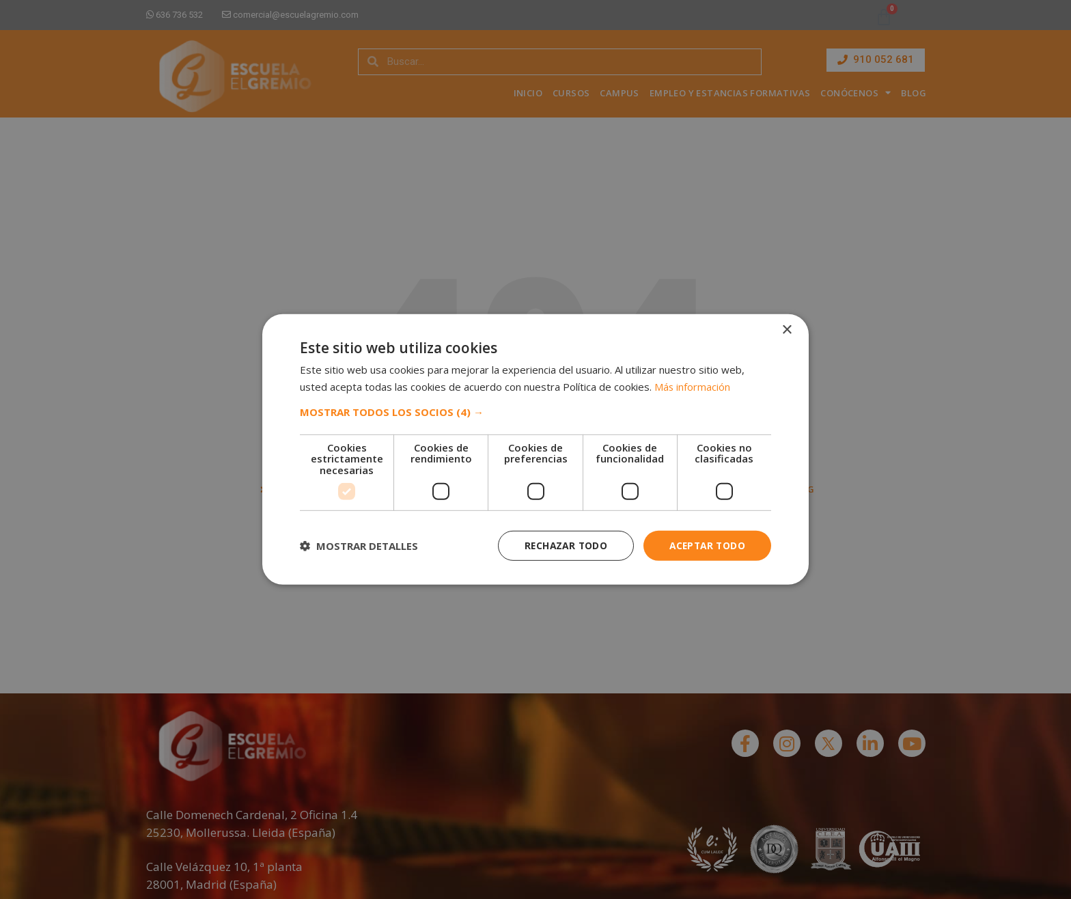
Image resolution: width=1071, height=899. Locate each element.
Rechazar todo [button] (561, 545)
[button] (535, 411)
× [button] (786, 329)
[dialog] (535, 449)
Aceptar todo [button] (705, 545)
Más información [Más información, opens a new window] (692, 386)
